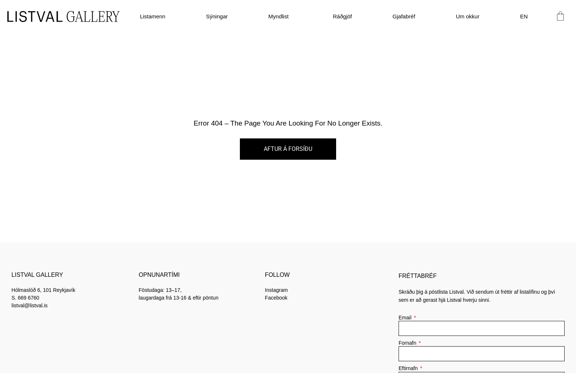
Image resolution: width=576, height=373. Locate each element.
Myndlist (280, 16)
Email (406, 318)
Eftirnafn (409, 368)
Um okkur (467, 16)
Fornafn (408, 343)
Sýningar (217, 16)
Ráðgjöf (342, 16)
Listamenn (152, 16)
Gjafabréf (404, 16)
